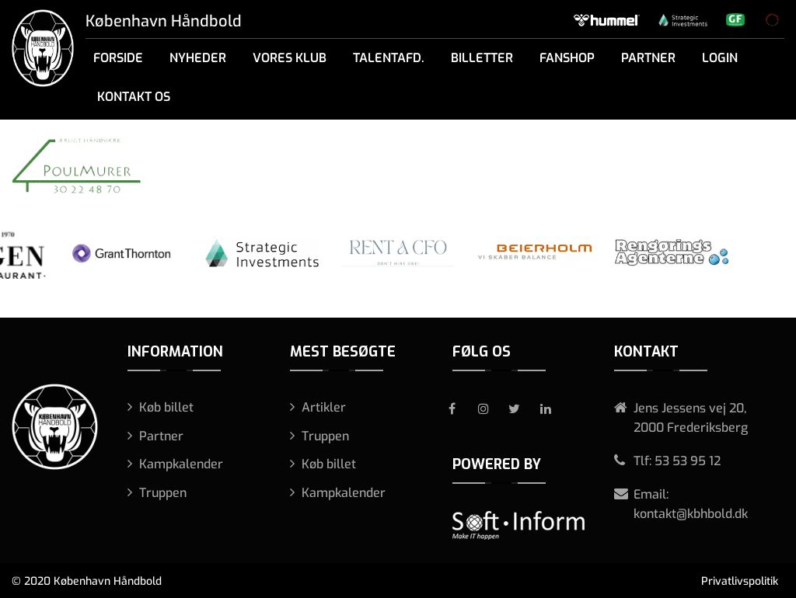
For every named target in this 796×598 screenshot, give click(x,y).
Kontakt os (133, 97)
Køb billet (166, 407)
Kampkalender (181, 464)
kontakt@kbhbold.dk (691, 514)
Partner (648, 58)
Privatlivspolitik (739, 581)
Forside (118, 58)
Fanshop (567, 58)
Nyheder (197, 58)
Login (720, 58)
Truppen (163, 493)
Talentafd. (388, 58)
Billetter (482, 58)
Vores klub (289, 58)
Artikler (324, 407)
